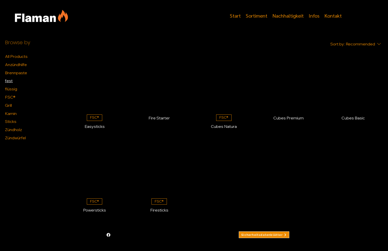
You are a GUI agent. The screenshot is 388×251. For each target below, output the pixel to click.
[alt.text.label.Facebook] (347, 15)
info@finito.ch (130, 235)
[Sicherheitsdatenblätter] (264, 234)
